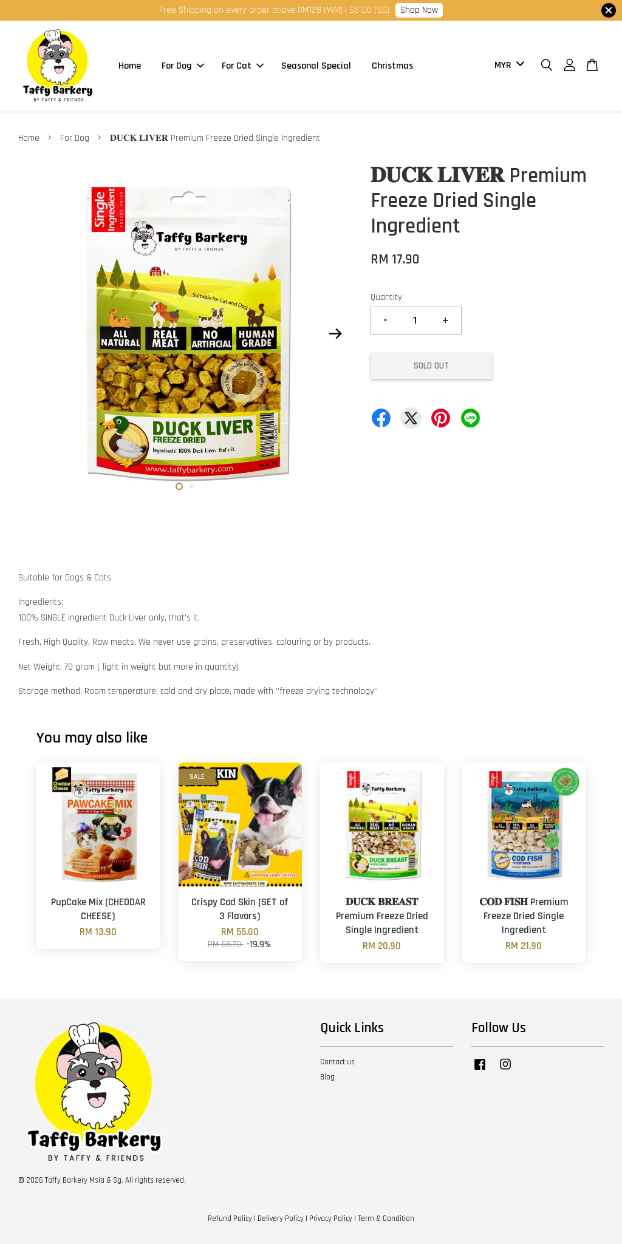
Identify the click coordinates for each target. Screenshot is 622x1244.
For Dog (183, 65)
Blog (327, 1077)
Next (336, 333)
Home (129, 65)
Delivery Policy (281, 1218)
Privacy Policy (330, 1218)
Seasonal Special (316, 65)
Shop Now (419, 10)
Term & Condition (386, 1218)
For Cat (243, 65)
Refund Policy (230, 1218)
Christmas (392, 65)
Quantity (386, 297)
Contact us (337, 1062)
